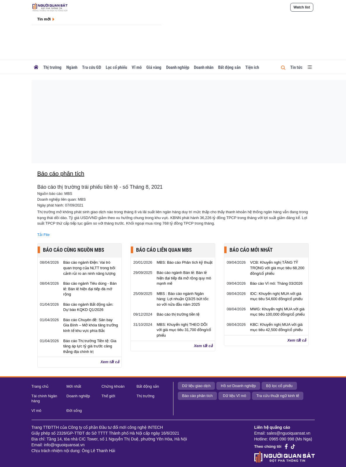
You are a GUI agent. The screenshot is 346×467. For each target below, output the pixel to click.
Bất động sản (229, 67)
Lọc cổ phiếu (116, 67)
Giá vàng (153, 67)
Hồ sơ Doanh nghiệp (238, 386)
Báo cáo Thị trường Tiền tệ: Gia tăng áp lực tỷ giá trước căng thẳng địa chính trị (90, 346)
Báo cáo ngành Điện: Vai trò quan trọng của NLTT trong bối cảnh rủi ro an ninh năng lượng (89, 267)
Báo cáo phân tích (197, 395)
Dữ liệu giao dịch (196, 386)
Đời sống (74, 410)
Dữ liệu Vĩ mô (234, 395)
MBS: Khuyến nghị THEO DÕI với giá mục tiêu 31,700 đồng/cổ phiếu (184, 329)
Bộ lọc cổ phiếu (279, 386)
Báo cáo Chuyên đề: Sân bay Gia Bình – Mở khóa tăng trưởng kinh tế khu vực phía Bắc (90, 325)
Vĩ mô (137, 67)
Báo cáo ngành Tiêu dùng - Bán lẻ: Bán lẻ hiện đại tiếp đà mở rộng (90, 288)
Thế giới (108, 396)
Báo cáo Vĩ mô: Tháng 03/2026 (276, 283)
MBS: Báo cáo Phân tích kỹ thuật (184, 262)
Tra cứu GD (91, 67)
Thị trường (52, 67)
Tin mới (44, 19)
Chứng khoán (113, 386)
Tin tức (296, 67)
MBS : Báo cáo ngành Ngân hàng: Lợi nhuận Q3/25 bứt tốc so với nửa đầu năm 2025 (182, 299)
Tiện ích (252, 67)
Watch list (301, 7)
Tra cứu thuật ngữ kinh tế (277, 395)
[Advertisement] (186, 121)
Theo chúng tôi (267, 446)
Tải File (43, 234)
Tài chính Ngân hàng (44, 398)
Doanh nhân (203, 67)
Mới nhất (74, 386)
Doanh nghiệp (177, 67)
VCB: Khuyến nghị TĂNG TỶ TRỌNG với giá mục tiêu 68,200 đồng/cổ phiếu (277, 267)
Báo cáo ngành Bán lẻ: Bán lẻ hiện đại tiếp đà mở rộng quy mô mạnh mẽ (184, 278)
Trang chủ (40, 386)
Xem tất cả (109, 362)
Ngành (71, 67)
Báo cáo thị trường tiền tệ (178, 314)
